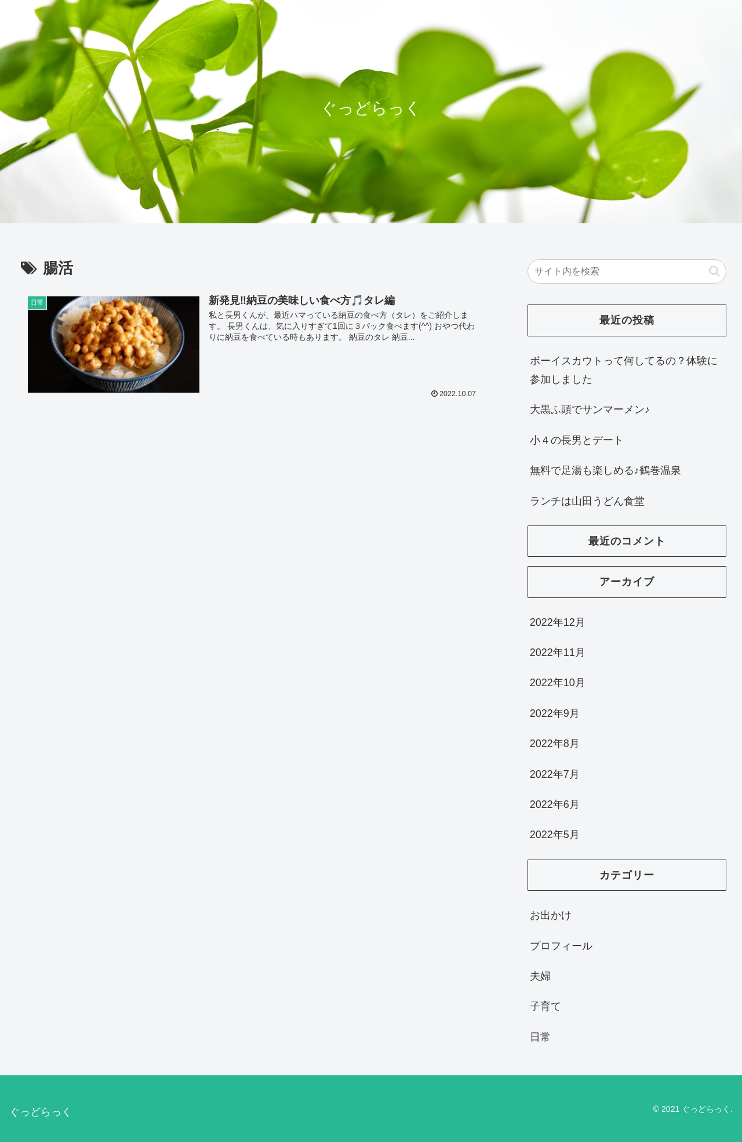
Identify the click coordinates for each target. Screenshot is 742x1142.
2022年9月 (555, 713)
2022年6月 (555, 804)
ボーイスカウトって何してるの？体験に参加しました (624, 370)
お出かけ (551, 915)
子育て (545, 1006)
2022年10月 (557, 682)
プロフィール (561, 946)
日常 (540, 1037)
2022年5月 (555, 834)
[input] (627, 271)
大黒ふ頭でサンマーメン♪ (590, 409)
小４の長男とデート (577, 440)
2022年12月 (557, 622)
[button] (714, 271)
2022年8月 (555, 743)
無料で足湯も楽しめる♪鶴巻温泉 (605, 470)
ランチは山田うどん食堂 (587, 501)
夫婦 (540, 976)
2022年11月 (557, 652)
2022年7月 (555, 774)
